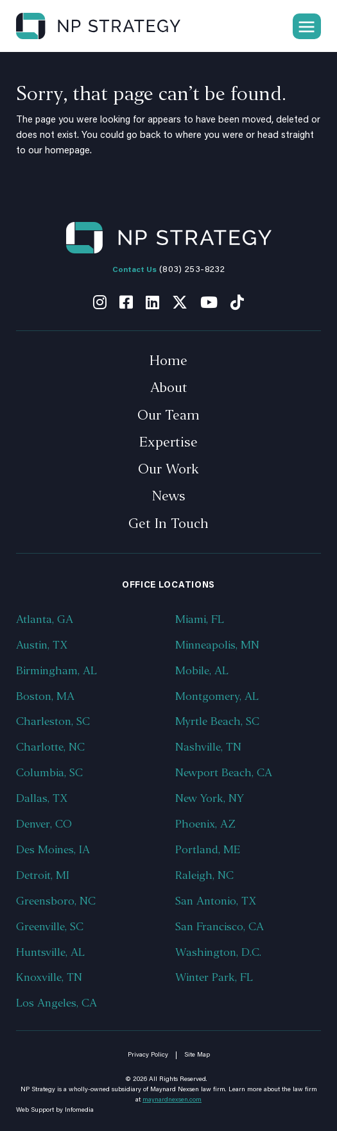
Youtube (209, 302)
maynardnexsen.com (172, 1100)
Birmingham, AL (56, 670)
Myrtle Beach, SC (217, 721)
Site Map (197, 1055)
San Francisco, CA (219, 926)
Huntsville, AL (50, 952)
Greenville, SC (49, 926)
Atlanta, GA (44, 619)
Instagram (100, 302)
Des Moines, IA (53, 849)
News (169, 496)
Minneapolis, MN (217, 645)
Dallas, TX (42, 798)
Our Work (168, 469)
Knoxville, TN (49, 977)
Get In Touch (168, 523)
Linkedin (152, 302)
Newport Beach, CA (223, 772)
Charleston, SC (53, 721)
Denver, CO (44, 824)
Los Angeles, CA (56, 1003)
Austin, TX (42, 645)
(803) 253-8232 (192, 270)
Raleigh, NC (204, 875)
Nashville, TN (208, 747)
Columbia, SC (49, 772)
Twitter (179, 302)
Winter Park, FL (214, 977)
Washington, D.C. (218, 952)
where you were (209, 135)
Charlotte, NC (50, 747)
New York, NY (209, 798)
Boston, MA (45, 696)
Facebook (126, 302)
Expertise (168, 442)
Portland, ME (207, 849)
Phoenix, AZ (205, 824)
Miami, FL (199, 619)
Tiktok (237, 302)
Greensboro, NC (56, 901)
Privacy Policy (148, 1055)
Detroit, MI (42, 875)
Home (168, 360)
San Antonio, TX (216, 901)
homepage (67, 151)
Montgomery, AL (217, 696)
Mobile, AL (202, 670)
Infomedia (79, 1110)
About (168, 387)
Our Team (168, 415)
